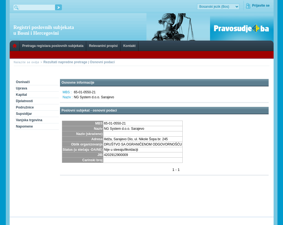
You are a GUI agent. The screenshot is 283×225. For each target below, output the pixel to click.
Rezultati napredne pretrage (65, 62)
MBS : (67, 92)
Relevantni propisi (103, 46)
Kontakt (129, 46)
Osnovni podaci (102, 62)
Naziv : (68, 97)
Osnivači (23, 82)
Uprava (21, 88)
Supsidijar (24, 114)
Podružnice (25, 107)
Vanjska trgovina (29, 120)
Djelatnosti (24, 101)
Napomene (24, 126)
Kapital (21, 95)
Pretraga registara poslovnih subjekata (52, 46)
